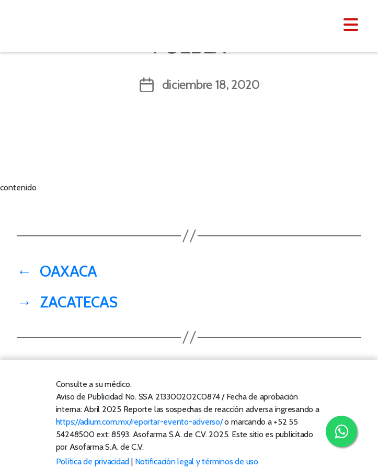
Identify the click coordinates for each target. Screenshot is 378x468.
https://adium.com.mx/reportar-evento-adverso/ (139, 422)
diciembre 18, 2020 (211, 84)
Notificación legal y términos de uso (196, 461)
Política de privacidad (93, 461)
